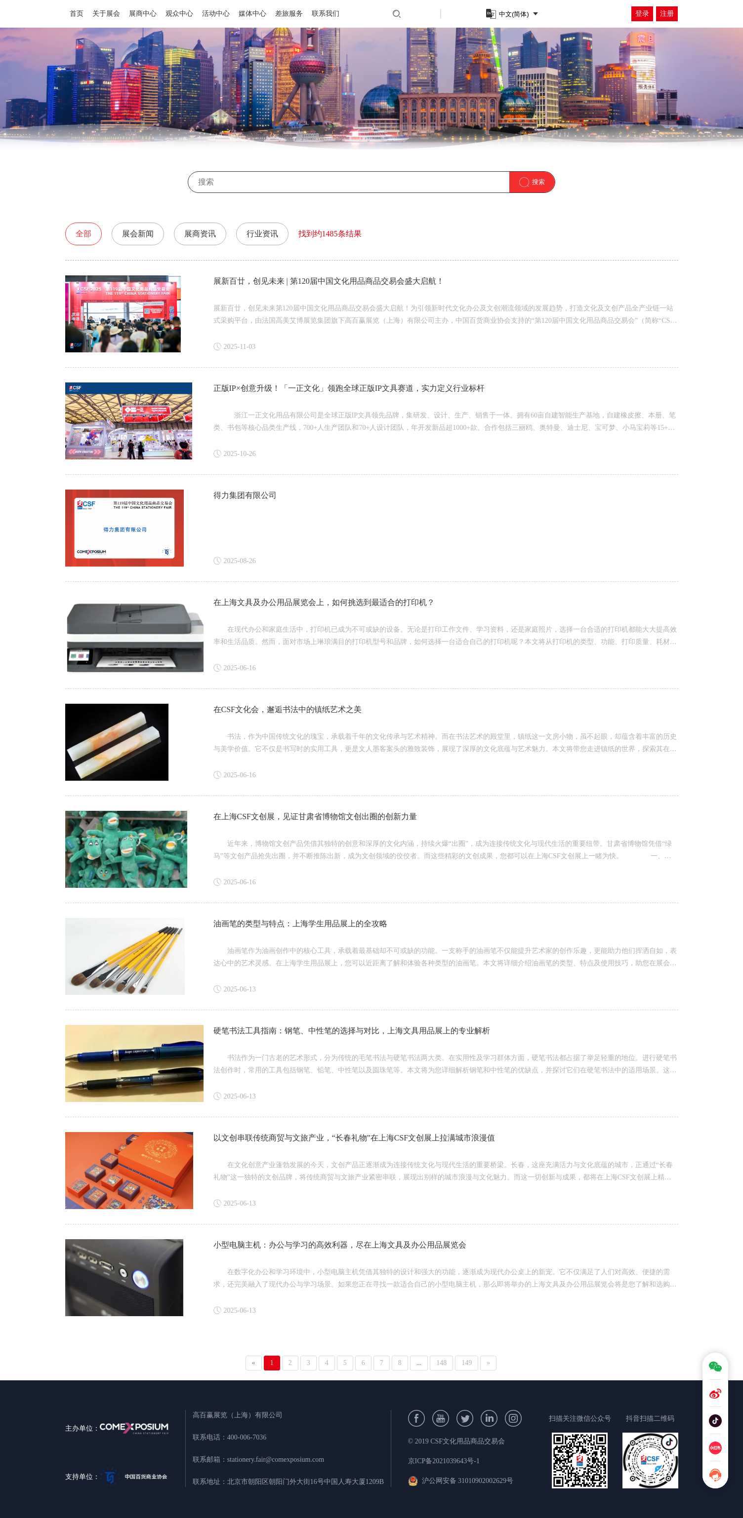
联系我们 (325, 13)
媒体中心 (252, 13)
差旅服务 (289, 13)
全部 (83, 233)
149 (466, 1362)
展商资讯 (200, 233)
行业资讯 (262, 233)
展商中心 (143, 13)
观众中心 (179, 13)
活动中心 (216, 13)
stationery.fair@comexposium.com (275, 1459)
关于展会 (106, 13)
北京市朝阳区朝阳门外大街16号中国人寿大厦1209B (305, 1481)
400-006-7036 (246, 1437)
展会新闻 (138, 233)
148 (441, 1362)
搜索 (538, 182)
